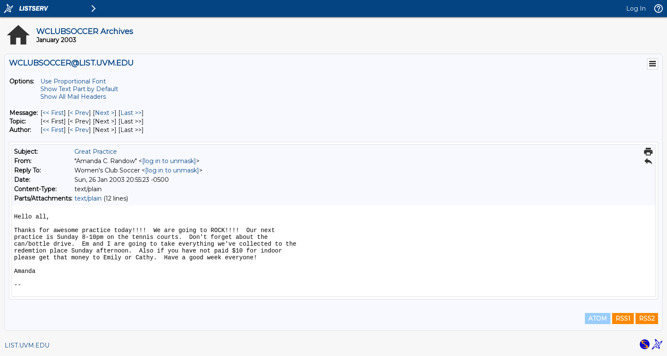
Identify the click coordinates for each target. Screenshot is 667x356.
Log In (636, 8)
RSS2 (647, 318)
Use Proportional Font (73, 81)
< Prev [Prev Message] (79, 113)
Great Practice (95, 151)
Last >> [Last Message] (131, 113)
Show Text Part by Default (79, 89)
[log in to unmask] (169, 161)
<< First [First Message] (53, 113)
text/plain (88, 198)
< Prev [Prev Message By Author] (79, 130)
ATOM (597, 318)
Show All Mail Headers (73, 96)
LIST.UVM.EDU (27, 345)
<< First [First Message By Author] (53, 130)
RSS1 (623, 318)
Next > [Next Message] (104, 113)
